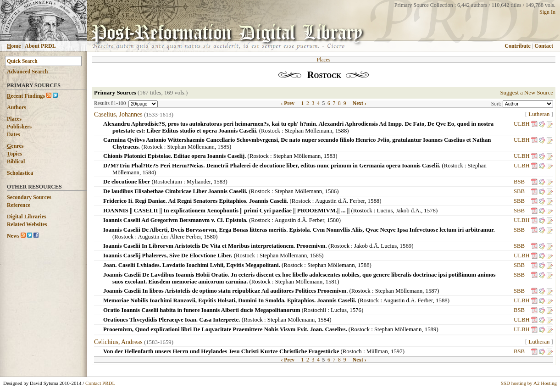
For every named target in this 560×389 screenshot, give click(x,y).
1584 (148, 172)
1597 (397, 351)
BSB (519, 181)
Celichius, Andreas (118, 342)
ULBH (522, 124)
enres (15, 146)
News (13, 236)
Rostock (270, 131)
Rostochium (168, 181)
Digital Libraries (26, 216)
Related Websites (27, 224)
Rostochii (315, 310)
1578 (430, 210)
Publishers (19, 126)
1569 (406, 246)
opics (14, 153)
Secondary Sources (29, 197)
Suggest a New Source (526, 92)
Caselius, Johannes (118, 114)
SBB (519, 191)
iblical (16, 161)
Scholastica (20, 173)
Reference (18, 205)
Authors (16, 107)
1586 (331, 191)
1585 (223, 147)
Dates (13, 134)
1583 (330, 156)
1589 (431, 329)
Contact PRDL (100, 383)
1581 (332, 281)
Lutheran (538, 114)
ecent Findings (26, 96)
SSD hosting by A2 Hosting (529, 383)
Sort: (497, 103)
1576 (355, 310)
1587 (432, 291)
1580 (333, 220)
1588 (341, 131)
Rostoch (352, 351)
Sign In (547, 12)
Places (14, 119)
